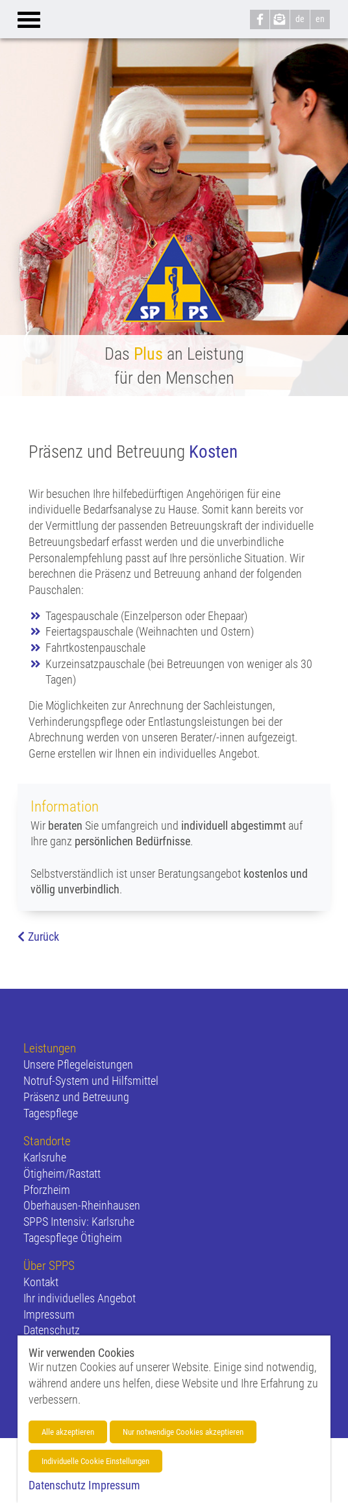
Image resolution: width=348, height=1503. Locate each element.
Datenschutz (51, 1330)
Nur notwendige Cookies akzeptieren (183, 1432)
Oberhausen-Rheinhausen (81, 1205)
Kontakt (40, 1282)
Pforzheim (46, 1190)
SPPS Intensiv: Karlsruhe (78, 1221)
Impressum (49, 1314)
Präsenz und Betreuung (76, 1097)
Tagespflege (50, 1113)
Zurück (43, 936)
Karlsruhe (44, 1157)
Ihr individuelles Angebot (79, 1298)
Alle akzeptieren (68, 1432)
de (299, 19)
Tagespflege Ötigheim (72, 1238)
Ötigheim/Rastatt (62, 1173)
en (320, 19)
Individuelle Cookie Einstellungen (95, 1461)
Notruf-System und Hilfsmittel (90, 1080)
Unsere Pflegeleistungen (78, 1064)
